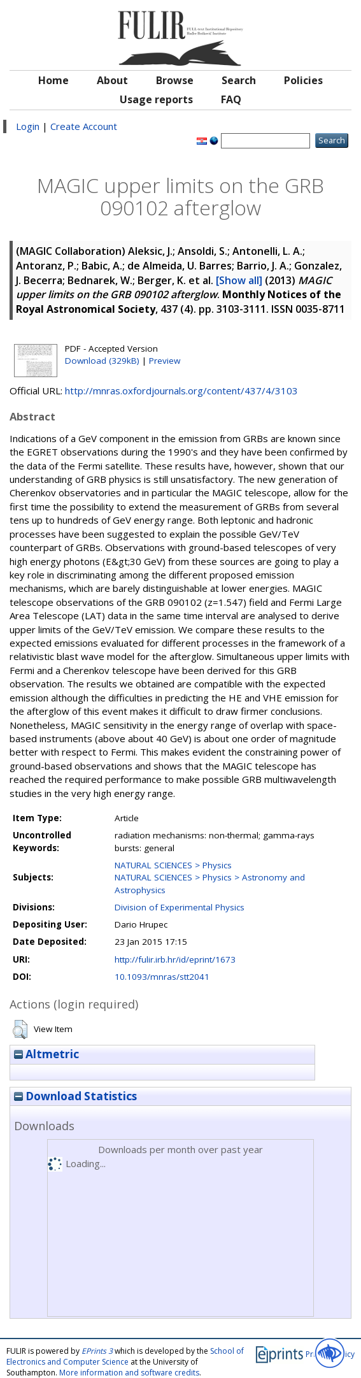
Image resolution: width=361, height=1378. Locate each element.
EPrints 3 (97, 1351)
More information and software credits (129, 1372)
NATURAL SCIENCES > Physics (173, 865)
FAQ (231, 99)
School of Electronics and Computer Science (125, 1356)
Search (239, 80)
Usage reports (156, 99)
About (112, 80)
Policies (303, 80)
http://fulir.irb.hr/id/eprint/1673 (175, 959)
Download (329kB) (102, 360)
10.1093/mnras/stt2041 (162, 976)
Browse (175, 80)
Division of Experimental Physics (179, 907)
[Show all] (239, 280)
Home (53, 80)
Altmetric (46, 1054)
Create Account (83, 126)
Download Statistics (75, 1096)
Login (27, 126)
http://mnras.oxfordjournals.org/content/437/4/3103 (181, 390)
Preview (164, 360)
